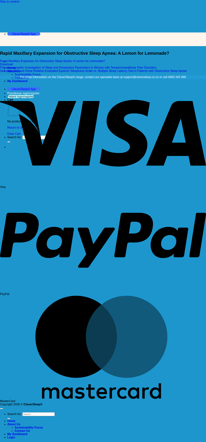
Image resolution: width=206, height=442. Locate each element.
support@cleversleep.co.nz (141, 77)
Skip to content (9, 1)
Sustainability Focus (27, 74)
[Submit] (8, 418)
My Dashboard (17, 81)
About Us (13, 424)
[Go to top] (1, 408)
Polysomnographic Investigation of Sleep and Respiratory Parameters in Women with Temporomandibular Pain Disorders (78, 67)
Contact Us (22, 430)
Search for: (14, 414)
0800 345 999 (177, 77)
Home (11, 420)
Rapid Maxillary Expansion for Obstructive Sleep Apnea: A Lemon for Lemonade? (52, 61)
